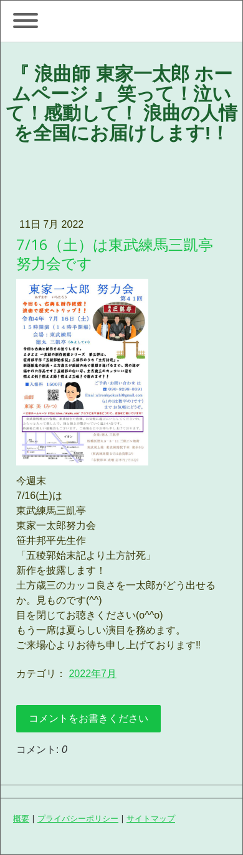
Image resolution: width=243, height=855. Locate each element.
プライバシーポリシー (77, 818)
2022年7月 (93, 673)
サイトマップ (150, 818)
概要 (21, 818)
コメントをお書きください (88, 718)
